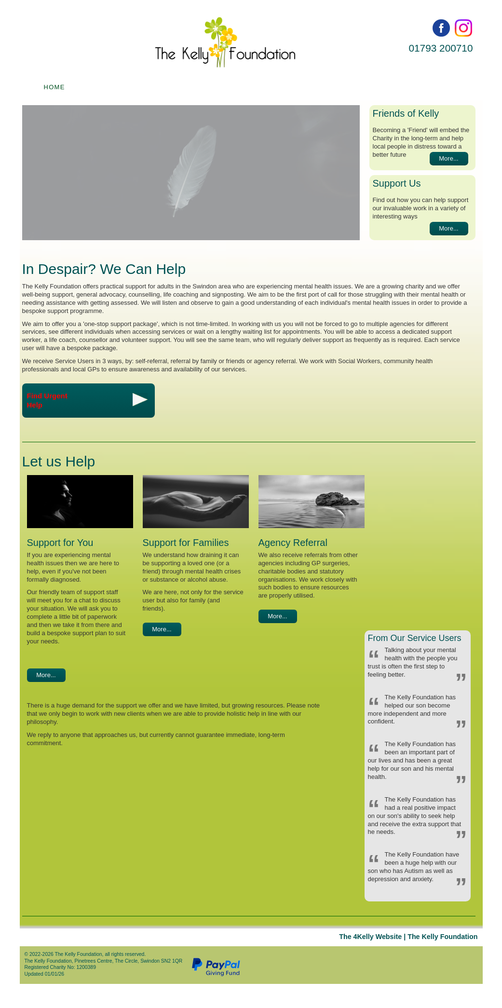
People (200, 87)
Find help (125, 87)
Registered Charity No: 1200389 (59, 967)
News (408, 87)
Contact (339, 87)
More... (448, 158)
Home (54, 87)
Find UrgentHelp (87, 400)
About (268, 87)
